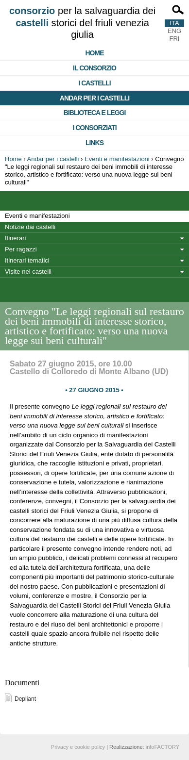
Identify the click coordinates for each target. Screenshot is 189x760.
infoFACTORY (162, 747)
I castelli (94, 83)
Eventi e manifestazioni (117, 159)
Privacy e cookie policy (78, 747)
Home (95, 53)
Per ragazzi (21, 249)
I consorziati (94, 128)
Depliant (25, 698)
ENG (174, 30)
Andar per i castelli (94, 98)
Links (94, 143)
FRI (175, 38)
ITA (174, 23)
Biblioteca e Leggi (95, 112)
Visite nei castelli (28, 271)
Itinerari (15, 238)
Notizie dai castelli (30, 227)
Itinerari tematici (27, 260)
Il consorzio (94, 68)
